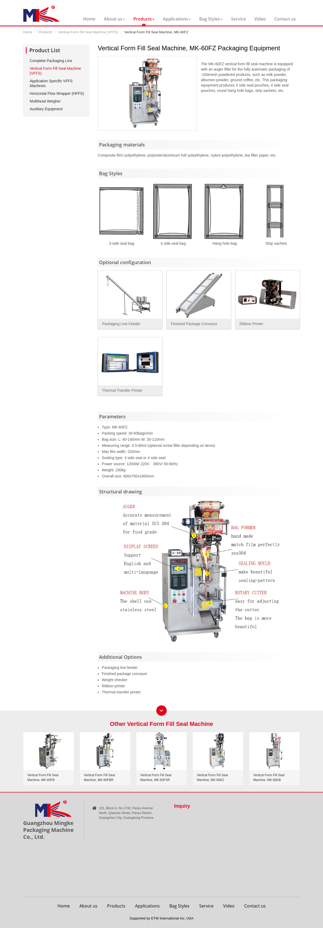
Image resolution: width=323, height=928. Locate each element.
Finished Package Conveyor (194, 324)
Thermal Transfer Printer (122, 390)
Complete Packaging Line (51, 61)
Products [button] (143, 19)
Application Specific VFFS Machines (51, 83)
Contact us (285, 19)
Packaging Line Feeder (121, 324)
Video (260, 19)
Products (45, 32)
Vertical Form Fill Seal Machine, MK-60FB (43, 777)
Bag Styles (179, 906)
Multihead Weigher (45, 101)
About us (88, 906)
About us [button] (114, 19)
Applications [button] (177, 19)
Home (89, 19)
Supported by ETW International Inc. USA (162, 918)
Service (238, 19)
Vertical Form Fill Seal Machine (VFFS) (88, 32)
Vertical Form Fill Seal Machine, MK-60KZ (212, 777)
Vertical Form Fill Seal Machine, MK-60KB (268, 777)
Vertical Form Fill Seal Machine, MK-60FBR (99, 777)
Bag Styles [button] (211, 19)
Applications (147, 906)
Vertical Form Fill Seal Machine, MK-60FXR (155, 777)
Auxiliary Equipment (46, 109)
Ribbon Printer (252, 324)
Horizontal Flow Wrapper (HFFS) (57, 93)
